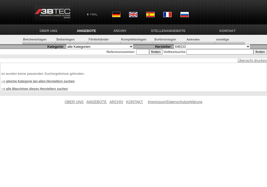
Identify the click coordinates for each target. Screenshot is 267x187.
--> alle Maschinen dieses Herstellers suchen (34, 89)
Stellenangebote (168, 31)
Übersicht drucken (252, 60)
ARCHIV (119, 31)
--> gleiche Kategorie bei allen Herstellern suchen (38, 81)
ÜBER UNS (48, 31)
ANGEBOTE (86, 31)
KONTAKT (227, 31)
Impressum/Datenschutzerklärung (175, 102)
